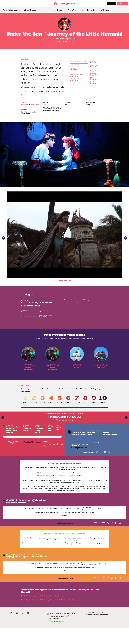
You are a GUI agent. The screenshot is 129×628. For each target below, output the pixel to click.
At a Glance (58, 10)
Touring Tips (72, 10)
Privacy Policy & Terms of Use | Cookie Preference (97, 614)
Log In (111, 3)
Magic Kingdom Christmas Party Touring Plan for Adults (42, 596)
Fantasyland (25, 104)
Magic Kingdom (70, 39)
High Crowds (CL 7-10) (72, 508)
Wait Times (105, 10)
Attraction (59, 39)
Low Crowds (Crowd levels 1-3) (33, 508)
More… (23, 95)
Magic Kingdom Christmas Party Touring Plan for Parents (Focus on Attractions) (50, 600)
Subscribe (122, 3)
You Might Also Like (88, 10)
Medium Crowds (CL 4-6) (54, 508)
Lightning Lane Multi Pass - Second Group (29, 112)
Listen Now (57, 621)
